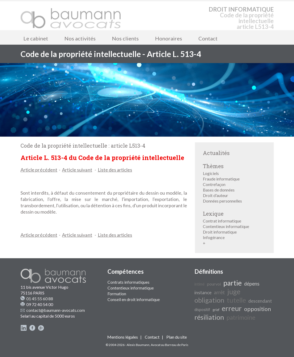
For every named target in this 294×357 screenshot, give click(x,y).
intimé (199, 284)
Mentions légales (122, 336)
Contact (208, 38)
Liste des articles (115, 170)
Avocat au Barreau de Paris (169, 345)
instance (203, 292)
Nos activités (80, 38)
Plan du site (176, 336)
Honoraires (168, 38)
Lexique (213, 213)
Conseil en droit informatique (133, 299)
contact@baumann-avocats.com (55, 310)
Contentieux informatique (226, 226)
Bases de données (219, 189)
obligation (209, 300)
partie (232, 283)
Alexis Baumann (138, 345)
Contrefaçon (214, 184)
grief (216, 310)
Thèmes (213, 166)
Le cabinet (35, 38)
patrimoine (240, 317)
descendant (260, 301)
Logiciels (211, 173)
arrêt (219, 292)
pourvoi (214, 283)
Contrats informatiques (128, 282)
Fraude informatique (221, 178)
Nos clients (125, 38)
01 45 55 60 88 (39, 298)
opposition (257, 309)
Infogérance (214, 237)
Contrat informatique (222, 220)
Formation (116, 293)
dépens (252, 284)
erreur (232, 308)
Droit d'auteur (215, 195)
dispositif (202, 309)
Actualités (216, 152)
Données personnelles (222, 200)
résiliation (209, 317)
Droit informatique (220, 231)
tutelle (236, 300)
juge (233, 291)
